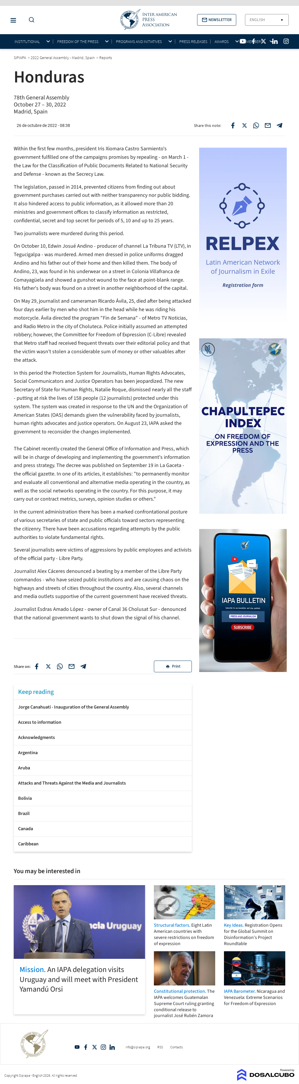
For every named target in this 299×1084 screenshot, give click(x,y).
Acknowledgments (36, 737)
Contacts (176, 1047)
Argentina (28, 752)
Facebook (85, 1047)
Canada (25, 829)
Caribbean (28, 844)
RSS (160, 1047)
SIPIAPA (20, 57)
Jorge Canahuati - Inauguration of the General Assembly (73, 707)
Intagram (103, 1047)
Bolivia (25, 798)
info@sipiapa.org (138, 1047)
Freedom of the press (77, 41)
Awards (222, 41)
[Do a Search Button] (30, 20)
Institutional (27, 41)
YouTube (77, 1047)
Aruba (24, 768)
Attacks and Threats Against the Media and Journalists (72, 783)
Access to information (39, 722)
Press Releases (193, 41)
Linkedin (112, 1047)
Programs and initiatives (139, 41)
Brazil (23, 813)
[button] (216, 20)
